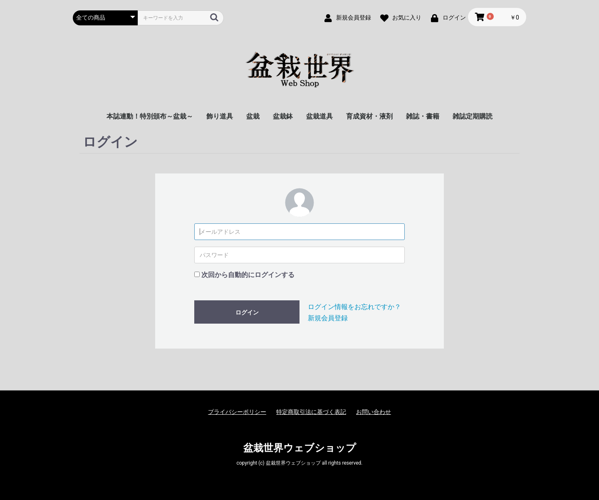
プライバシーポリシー (237, 411)
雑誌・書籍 (422, 116)
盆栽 (253, 116)
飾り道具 (219, 116)
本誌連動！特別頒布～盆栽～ (149, 116)
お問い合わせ (373, 411)
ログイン (247, 312)
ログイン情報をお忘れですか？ (354, 307)
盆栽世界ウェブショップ (299, 448)
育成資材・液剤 (369, 116)
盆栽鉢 (283, 116)
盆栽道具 (319, 116)
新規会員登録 (328, 318)
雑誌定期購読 (473, 116)
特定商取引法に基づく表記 (311, 411)
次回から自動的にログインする (248, 275)
